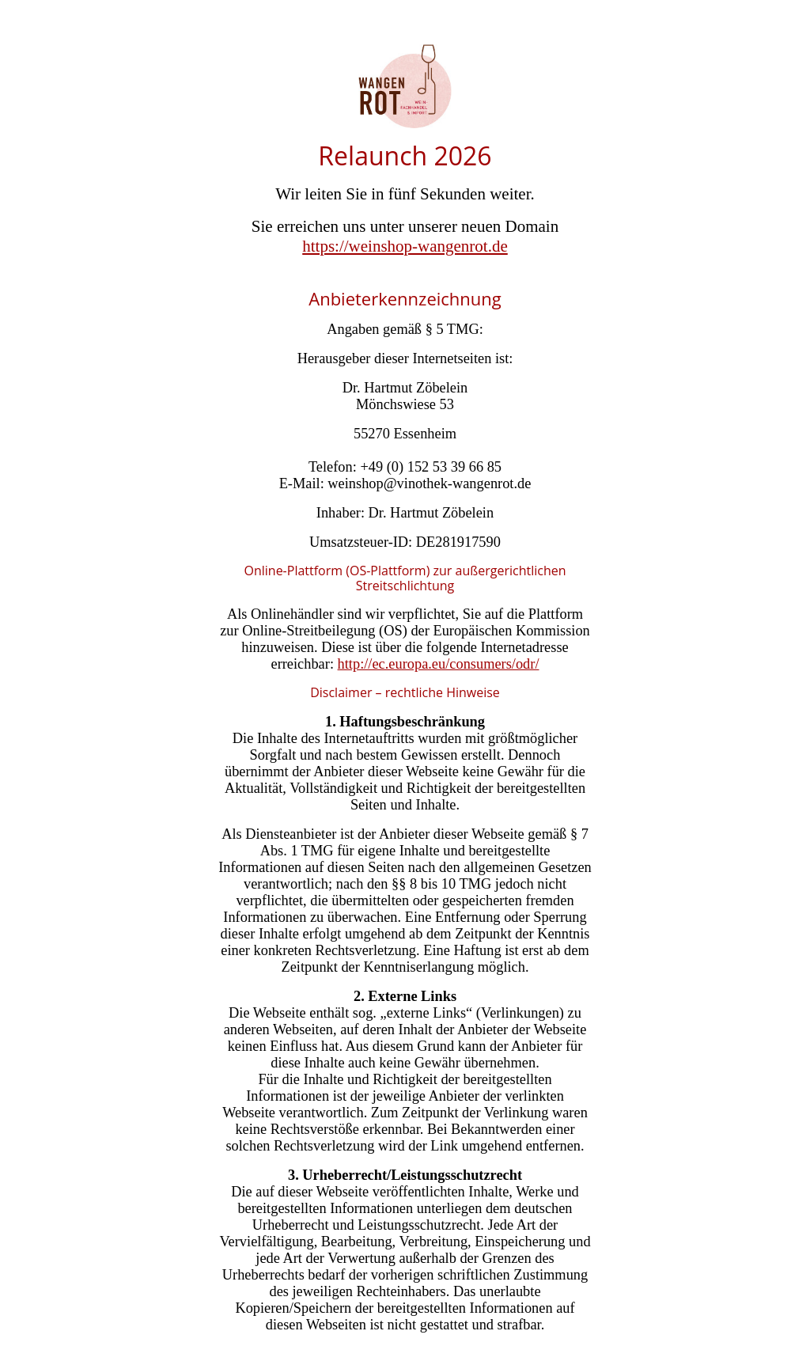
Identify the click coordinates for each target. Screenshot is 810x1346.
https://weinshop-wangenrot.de (405, 246)
